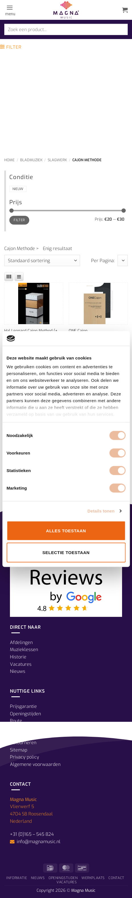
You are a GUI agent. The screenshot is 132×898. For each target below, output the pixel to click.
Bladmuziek (31, 160)
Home (9, 160)
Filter (19, 220)
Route (16, 721)
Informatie (16, 878)
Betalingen (21, 728)
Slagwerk (57, 160)
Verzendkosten (25, 735)
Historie (18, 657)
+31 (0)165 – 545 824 (32, 834)
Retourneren (23, 743)
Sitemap (18, 750)
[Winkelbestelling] (42, 260)
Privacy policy (24, 757)
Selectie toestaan (65, 552)
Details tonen (100, 511)
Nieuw (17, 189)
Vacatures (21, 664)
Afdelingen (21, 642)
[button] (9, 10)
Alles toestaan (66, 530)
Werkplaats (93, 878)
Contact (116, 878)
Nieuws (17, 671)
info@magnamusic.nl (38, 842)
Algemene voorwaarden (35, 764)
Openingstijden (25, 714)
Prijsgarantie (23, 706)
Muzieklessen (24, 649)
